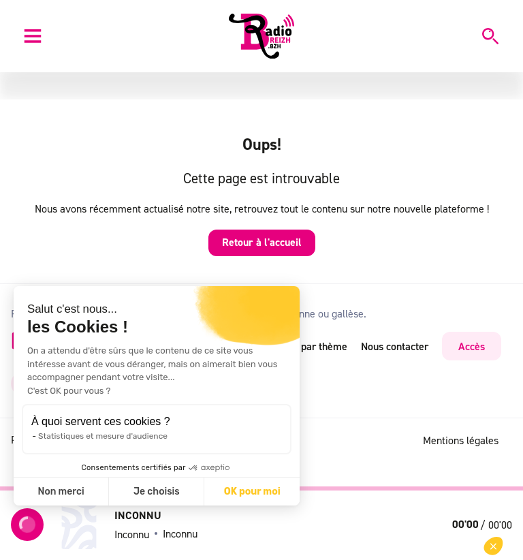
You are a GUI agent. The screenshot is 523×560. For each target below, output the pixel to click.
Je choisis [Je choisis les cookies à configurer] (156, 491)
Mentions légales (460, 440)
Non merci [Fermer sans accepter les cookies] (60, 491)
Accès (471, 346)
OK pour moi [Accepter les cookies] (252, 491)
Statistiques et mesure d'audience (103, 436)
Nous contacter (394, 346)
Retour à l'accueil (262, 242)
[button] (493, 546)
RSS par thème (313, 346)
